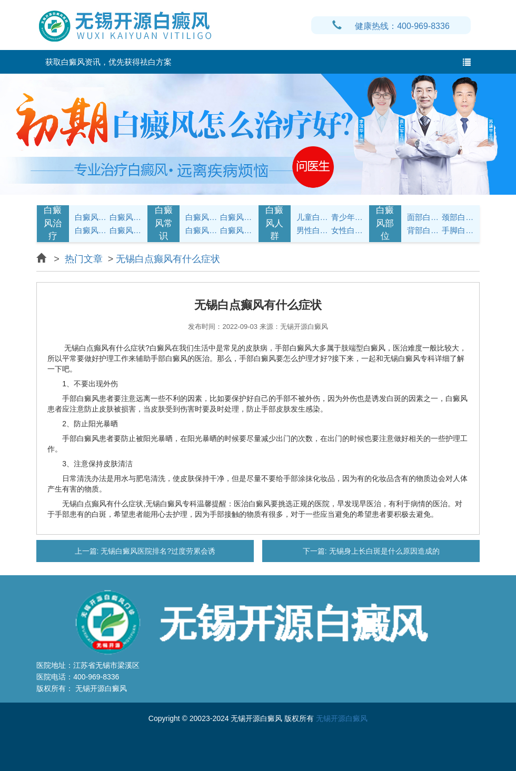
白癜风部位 (385, 223)
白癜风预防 (236, 230)
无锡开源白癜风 (342, 718)
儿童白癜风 (312, 217)
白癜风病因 (91, 230)
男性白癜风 (312, 230)
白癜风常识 (126, 230)
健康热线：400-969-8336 (391, 26)
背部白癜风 (423, 230)
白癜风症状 (91, 217)
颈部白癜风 (458, 217)
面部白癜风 (423, 217)
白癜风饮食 (236, 217)
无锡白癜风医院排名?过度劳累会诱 (156, 551)
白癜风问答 (201, 230)
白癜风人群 (274, 223)
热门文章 (83, 259)
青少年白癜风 (347, 217)
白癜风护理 (201, 217)
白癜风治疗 (53, 223)
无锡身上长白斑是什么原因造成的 (383, 551)
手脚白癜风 (458, 230)
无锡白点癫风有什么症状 (168, 259)
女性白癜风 (347, 230)
